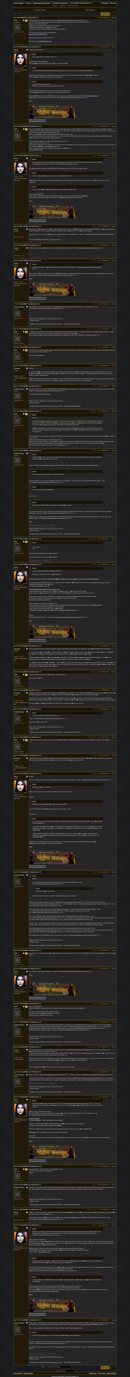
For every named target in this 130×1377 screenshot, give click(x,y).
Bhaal (94, 245)
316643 (114, 1097)
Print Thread (17, 13)
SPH (95, 47)
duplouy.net (32, 119)
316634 (114, 755)
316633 (114, 737)
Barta (94, 126)
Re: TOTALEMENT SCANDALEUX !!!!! (29, 47)
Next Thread (91, 10)
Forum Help (101, 1373)
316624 (114, 386)
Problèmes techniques (60, 3)
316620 (114, 304)
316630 (114, 671)
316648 (114, 1320)
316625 (114, 411)
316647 (114, 1225)
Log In (113, 3)
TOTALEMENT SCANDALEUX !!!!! (28, 17)
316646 (114, 1209)
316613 (114, 17)
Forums (28, 3)
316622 (114, 347)
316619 (114, 260)
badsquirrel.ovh (41, 119)
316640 (114, 1022)
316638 (114, 968)
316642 (114, 1072)
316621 (114, 329)
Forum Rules (18, 1373)
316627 (114, 538)
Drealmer (93, 411)
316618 (114, 245)
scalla (94, 1072)
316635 (114, 773)
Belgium (21, 1059)
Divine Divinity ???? (44, 1252)
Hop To (43, 1366)
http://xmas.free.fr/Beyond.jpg (38, 34)
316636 (114, 872)
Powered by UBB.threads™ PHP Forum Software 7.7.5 (65, 1376)
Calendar (63, 5)
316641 (114, 1047)
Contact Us (92, 1373)
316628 (114, 564)
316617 (114, 226)
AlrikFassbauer (92, 329)
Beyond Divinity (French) (42, 3)
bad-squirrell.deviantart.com (37, 121)
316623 (114, 365)
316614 (114, 47)
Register (105, 3)
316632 (114, 709)
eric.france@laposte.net (44, 41)
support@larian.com (92, 96)
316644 (114, 1166)
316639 (114, 1003)
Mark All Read (28, 1373)
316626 (114, 450)
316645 (114, 1184)
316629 (114, 646)
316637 (114, 950)
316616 (114, 155)
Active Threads (73, 5)
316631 (114, 690)
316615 (114, 126)
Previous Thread (39, 10)
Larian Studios (19, 3)
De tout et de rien (34, 1118)
